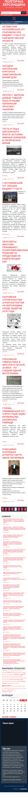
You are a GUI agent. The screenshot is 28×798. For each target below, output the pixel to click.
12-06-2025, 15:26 (7, 569)
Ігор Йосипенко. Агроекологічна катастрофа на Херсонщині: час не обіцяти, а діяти (14, 579)
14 (21, 706)
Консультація (8, 676)
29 (25, 711)
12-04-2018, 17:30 (10, 404)
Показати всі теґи (7, 691)
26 (14, 711)
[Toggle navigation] (14, 18)
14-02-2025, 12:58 (7, 624)
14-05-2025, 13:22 (7, 598)
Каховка (3, 676)
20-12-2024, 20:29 (7, 657)
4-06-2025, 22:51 (7, 575)
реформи (24, 688)
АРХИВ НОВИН (9, 717)
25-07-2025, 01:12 (7, 539)
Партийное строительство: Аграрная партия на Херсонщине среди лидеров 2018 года (13, 304)
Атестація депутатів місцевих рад (14, 670)
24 (7, 711)
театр (6, 690)
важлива (4, 683)
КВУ (24, 674)
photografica (23, 789)
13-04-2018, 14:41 (10, 293)
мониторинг (9, 688)
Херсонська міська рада (16, 679)
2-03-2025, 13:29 (7, 617)
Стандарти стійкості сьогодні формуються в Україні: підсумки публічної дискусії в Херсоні (14, 621)
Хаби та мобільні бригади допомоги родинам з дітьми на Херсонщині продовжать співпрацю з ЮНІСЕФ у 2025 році (13, 628)
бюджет (23, 681)
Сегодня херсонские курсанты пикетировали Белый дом (11, 72)
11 (10, 706)
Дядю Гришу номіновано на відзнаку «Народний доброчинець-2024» (12, 573)
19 (14, 709)
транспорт (10, 690)
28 (21, 711)
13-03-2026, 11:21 (7, 532)
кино (3, 688)
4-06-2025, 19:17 (7, 582)
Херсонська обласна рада (7, 681)
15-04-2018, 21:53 (10, 179)
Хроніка (4, 58)
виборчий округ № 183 (11, 683)
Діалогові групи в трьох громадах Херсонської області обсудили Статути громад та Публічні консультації (13, 614)
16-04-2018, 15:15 (10, 61)
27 (17, 711)
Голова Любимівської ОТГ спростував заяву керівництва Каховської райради (14, 415)
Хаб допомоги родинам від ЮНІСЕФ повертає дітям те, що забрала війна (12, 601)
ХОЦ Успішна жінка (5, 679)
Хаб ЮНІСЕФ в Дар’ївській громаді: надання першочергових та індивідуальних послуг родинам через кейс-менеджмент (14, 654)
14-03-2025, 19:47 (7, 603)
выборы (17, 683)
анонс (19, 681)
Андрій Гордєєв (5, 670)
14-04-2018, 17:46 (10, 237)
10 (7, 706)
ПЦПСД (20, 677)
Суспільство (5, 234)
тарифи (3, 690)
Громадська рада (18, 674)
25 (10, 711)
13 (17, 706)
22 (25, 709)
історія (14, 690)
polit (4, 61)
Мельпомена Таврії (17, 676)
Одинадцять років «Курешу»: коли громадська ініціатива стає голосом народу (12, 567)
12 (14, 706)
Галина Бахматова (9, 674)
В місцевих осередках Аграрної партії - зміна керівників (13, 453)
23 (3, 711)
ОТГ (22, 676)
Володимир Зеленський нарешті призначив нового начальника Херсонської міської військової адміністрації (11, 586)
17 (7, 709)
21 (21, 709)
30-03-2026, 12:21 (7, 524)
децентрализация (14, 686)
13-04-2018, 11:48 (10, 355)
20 (17, 709)
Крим (12, 676)
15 (25, 706)
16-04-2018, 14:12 (10, 91)
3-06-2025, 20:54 (7, 590)
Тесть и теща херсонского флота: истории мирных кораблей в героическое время (14, 136)
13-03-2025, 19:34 (7, 610)
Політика (4, 289)
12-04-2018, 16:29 (10, 445)
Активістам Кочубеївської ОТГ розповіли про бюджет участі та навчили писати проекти (13, 33)
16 (3, 709)
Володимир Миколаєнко (16, 672)
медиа (5, 688)
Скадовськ (25, 677)
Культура (4, 175)
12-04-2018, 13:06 (10, 501)
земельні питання (21, 686)
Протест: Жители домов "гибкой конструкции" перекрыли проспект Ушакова (13, 102)
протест (20, 688)
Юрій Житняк (14, 681)
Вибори (9, 672)
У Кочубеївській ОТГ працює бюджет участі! (12, 186)
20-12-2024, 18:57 (7, 665)
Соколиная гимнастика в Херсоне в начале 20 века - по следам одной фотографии (13, 366)
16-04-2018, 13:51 (10, 124)
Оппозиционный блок (15, 677)
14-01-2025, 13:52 (7, 641)
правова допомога (15, 688)
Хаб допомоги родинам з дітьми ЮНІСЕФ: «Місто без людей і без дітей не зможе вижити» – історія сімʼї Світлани (13, 607)
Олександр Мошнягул (6, 677)
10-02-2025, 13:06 (7, 632)
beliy (4, 91)
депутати (6, 685)
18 (10, 709)
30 (3, 713)
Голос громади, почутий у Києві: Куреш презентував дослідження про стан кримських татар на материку (13, 536)
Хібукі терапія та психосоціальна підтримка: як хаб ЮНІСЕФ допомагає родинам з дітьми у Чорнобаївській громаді (12, 543)
